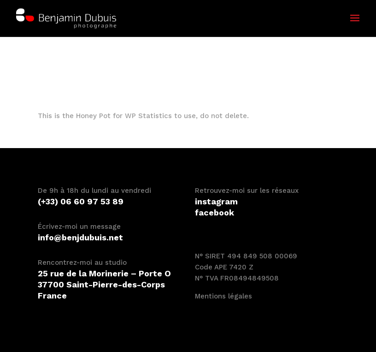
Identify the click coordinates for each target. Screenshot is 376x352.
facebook (214, 212)
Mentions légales (223, 296)
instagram (216, 201)
